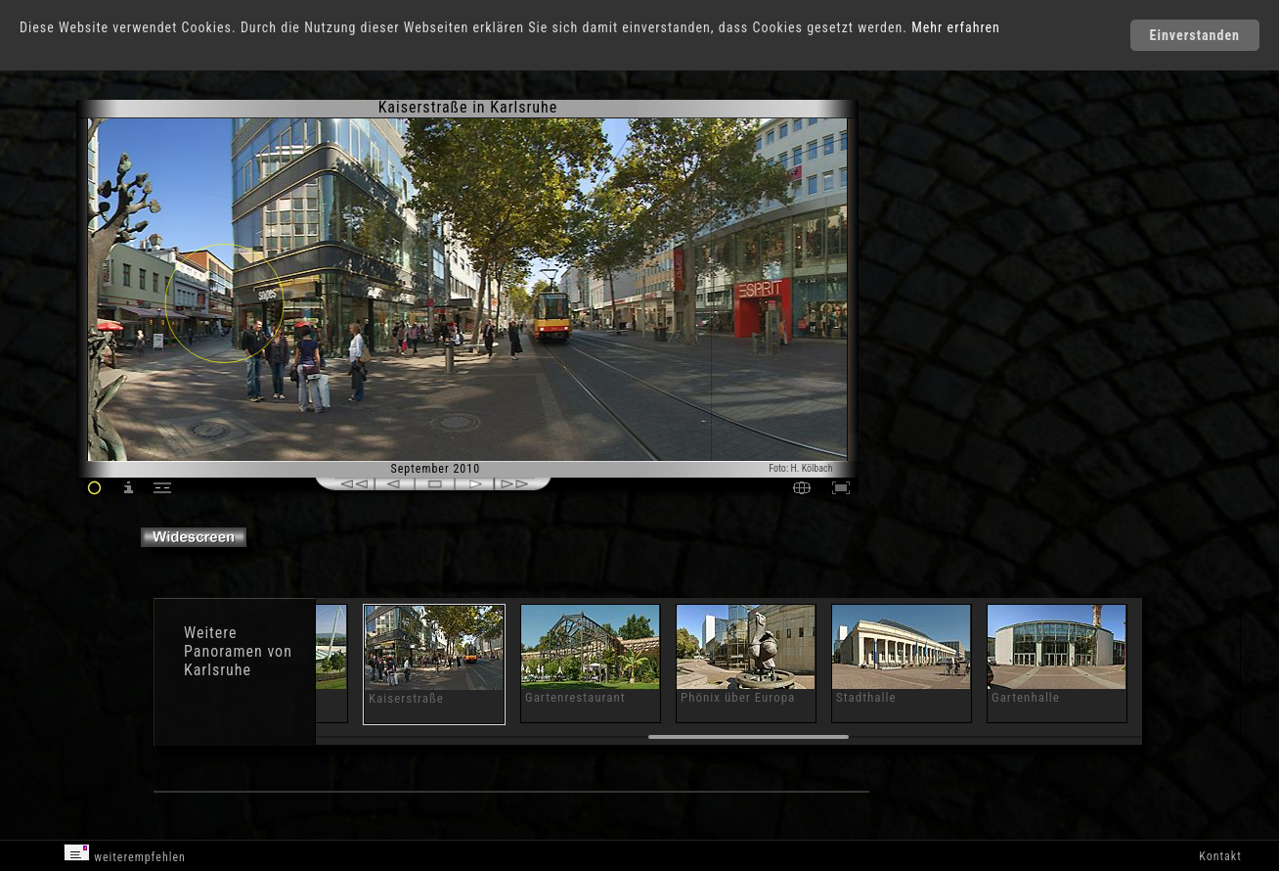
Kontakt (1220, 856)
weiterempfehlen (125, 854)
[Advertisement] (944, 264)
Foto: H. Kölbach (800, 468)
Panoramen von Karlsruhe (238, 660)
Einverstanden (1195, 35)
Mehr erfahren (955, 27)
